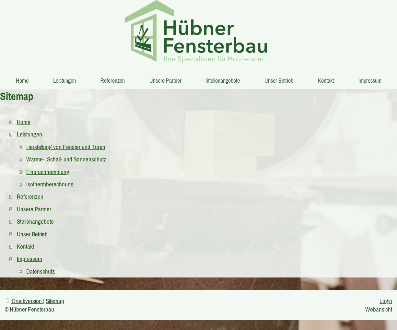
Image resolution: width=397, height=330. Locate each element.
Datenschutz (40, 271)
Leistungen (29, 134)
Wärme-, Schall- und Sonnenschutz (66, 159)
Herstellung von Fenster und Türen (65, 146)
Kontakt (25, 246)
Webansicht (378, 309)
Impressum (29, 258)
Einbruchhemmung (47, 171)
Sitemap (55, 300)
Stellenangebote (35, 221)
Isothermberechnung (50, 184)
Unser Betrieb (32, 234)
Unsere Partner (34, 209)
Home (23, 121)
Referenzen (30, 196)
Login (385, 300)
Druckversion (24, 300)
